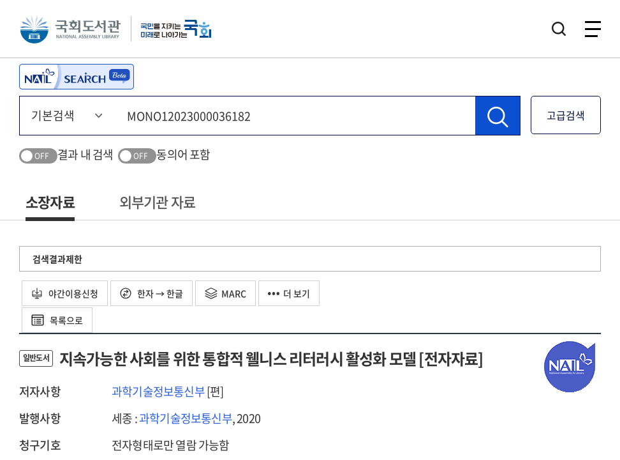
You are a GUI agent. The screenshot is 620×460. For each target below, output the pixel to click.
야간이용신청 (64, 293)
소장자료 (50, 201)
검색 (559, 29)
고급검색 (566, 115)
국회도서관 (70, 29)
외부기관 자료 (157, 201)
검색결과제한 (57, 258)
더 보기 (289, 293)
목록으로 (57, 320)
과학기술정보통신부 (158, 391)
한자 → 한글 (151, 293)
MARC (225, 293)
